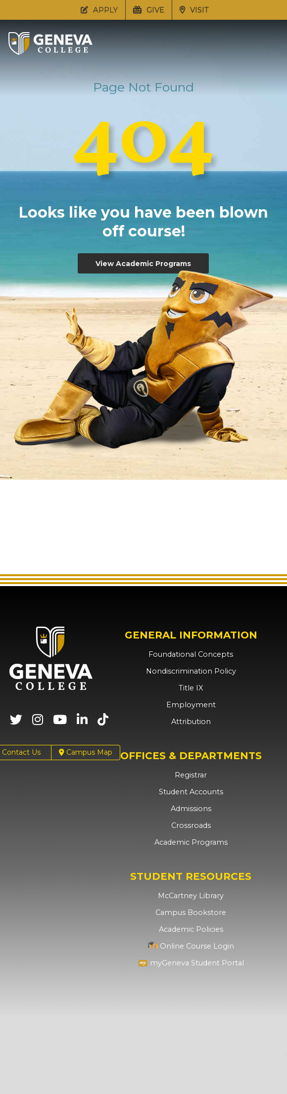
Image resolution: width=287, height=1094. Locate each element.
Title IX (190, 688)
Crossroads (191, 825)
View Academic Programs (143, 263)
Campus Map (85, 752)
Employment (191, 704)
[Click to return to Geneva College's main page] (50, 51)
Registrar (190, 775)
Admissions (190, 808)
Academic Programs (190, 842)
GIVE (148, 9)
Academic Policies (190, 929)
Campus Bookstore (190, 912)
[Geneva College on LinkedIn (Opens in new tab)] (82, 722)
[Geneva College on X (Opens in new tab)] (16, 722)
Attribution (190, 721)
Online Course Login (191, 946)
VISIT (194, 9)
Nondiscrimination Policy (191, 671)
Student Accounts (190, 791)
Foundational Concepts (191, 654)
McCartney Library (190, 895)
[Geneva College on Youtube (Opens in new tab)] (60, 722)
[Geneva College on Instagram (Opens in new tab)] (37, 722)
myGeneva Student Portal (191, 962)
